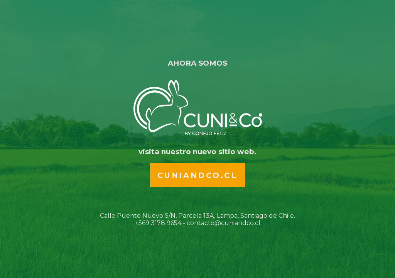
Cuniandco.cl (197, 175)
